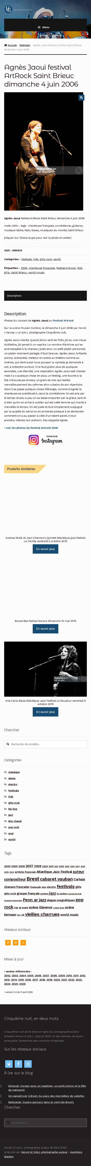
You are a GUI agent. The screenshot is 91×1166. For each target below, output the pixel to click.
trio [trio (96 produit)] (18, 915)
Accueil (12, 45)
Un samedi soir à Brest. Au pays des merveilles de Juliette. (46, 1096)
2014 (14, 979)
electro (12, 784)
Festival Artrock (63, 320)
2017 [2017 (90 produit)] (77, 866)
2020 (57, 979)
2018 (42, 979)
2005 (30, 975)
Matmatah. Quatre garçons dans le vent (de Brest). (41, 1102)
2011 (75, 975)
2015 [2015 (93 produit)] (72, 866)
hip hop (12, 808)
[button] (81, 98)
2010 (69, 975)
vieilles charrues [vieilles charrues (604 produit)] (42, 914)
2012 (82, 975)
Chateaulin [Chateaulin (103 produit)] (35, 887)
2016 (28, 979)
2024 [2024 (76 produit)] (11, 872)
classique (14, 772)
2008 (54, 975)
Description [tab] (14, 295)
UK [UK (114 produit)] (22, 914)
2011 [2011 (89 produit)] (56, 866)
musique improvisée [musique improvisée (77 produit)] (13, 900)
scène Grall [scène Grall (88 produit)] (58, 908)
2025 (15, 983)
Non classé (15, 821)
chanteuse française (42, 268)
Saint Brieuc (19, 272)
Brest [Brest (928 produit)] (32, 879)
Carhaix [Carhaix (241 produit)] (79, 879)
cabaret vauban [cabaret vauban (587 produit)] (56, 878)
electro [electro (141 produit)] (51, 887)
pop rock (13, 827)
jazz (10, 815)
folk (35, 259)
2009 (61, 975)
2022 (71, 979)
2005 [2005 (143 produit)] (14, 866)
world (57, 259)
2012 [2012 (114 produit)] (61, 866)
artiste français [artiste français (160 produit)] (25, 872)
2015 (21, 979)
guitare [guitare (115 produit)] (44, 893)
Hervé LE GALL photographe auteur (44, 1152)
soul (10, 833)
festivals (25, 45)
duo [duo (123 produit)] (44, 887)
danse (12, 778)
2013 (7, 979)
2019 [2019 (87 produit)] (6, 872)
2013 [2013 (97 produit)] (67, 866)
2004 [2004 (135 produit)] (7, 866)
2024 (7, 983)
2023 (79, 979)
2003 (15, 975)
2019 (49, 979)
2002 (7, 975)
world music (36, 272)
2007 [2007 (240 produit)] (29, 866)
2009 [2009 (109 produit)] (45, 866)
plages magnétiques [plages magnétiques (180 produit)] (61, 900)
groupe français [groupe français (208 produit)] (28, 893)
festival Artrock (66, 268)
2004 (22, 975)
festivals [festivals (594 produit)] (66, 886)
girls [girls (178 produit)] (78, 887)
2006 (24, 268)
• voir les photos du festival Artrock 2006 (31, 427)
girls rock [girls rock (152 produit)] (10, 893)
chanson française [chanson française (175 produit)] (16, 887)
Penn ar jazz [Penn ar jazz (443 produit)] (34, 899)
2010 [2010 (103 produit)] (51, 866)
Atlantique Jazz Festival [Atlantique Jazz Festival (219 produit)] (54, 872)
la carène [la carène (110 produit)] (62, 893)
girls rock (46, 259)
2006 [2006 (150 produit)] (21, 866)
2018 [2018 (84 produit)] (83, 866)
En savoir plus (45, 549)
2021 (64, 979)
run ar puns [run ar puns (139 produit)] (21, 907)
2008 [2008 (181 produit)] (37, 866)
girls (7, 272)
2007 (46, 975)
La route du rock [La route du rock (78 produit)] (74, 894)
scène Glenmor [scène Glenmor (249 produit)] (41, 907)
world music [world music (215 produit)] (69, 914)
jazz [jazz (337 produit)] (52, 893)
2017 (35, 979)
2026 (22, 983)
